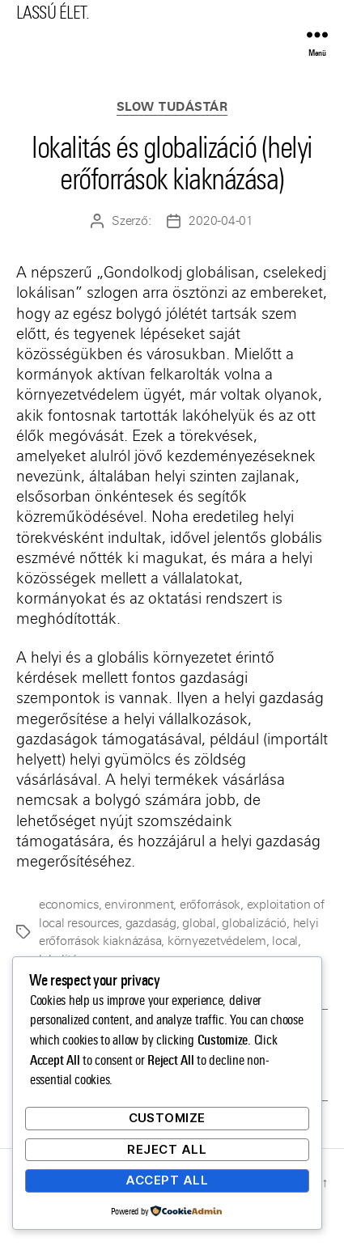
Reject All (166, 1149)
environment (138, 904)
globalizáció (254, 923)
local (285, 941)
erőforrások (210, 904)
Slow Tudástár (172, 107)
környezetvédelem (217, 941)
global (198, 923)
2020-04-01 (221, 221)
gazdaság (150, 923)
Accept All (166, 1180)
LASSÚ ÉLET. (52, 12)
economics (69, 904)
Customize (167, 1117)
